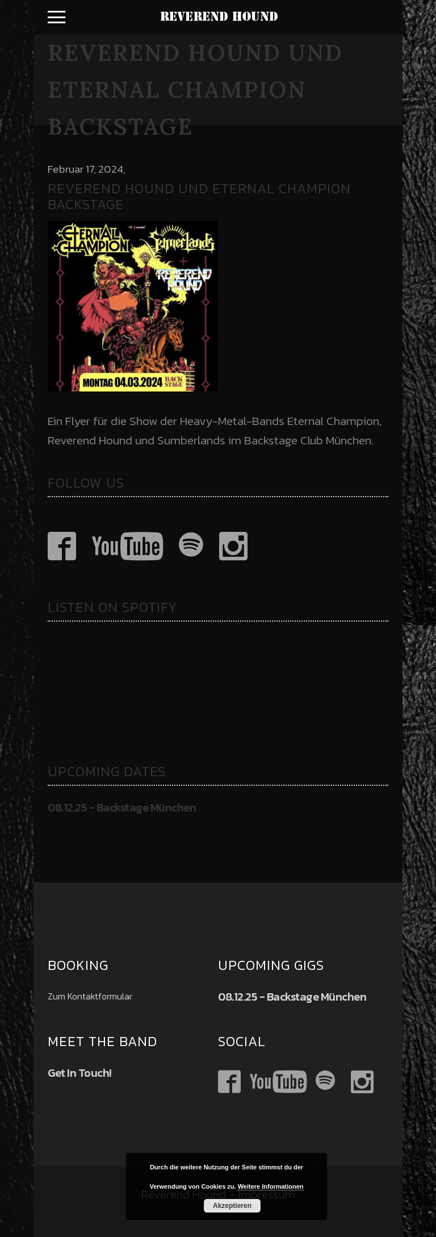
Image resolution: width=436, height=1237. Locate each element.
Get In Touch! (80, 1072)
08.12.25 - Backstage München (122, 807)
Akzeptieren (232, 1206)
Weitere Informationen (271, 1186)
